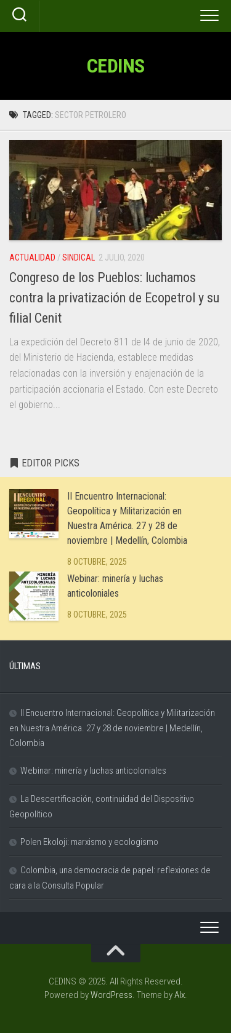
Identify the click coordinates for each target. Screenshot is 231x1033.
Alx (179, 994)
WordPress (111, 994)
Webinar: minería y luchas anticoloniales (93, 770)
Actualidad (32, 257)
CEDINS (116, 65)
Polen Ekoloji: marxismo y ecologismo (89, 841)
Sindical (78, 257)
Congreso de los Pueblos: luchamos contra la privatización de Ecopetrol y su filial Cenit (114, 298)
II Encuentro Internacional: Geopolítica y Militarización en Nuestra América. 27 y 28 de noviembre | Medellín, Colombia (112, 727)
